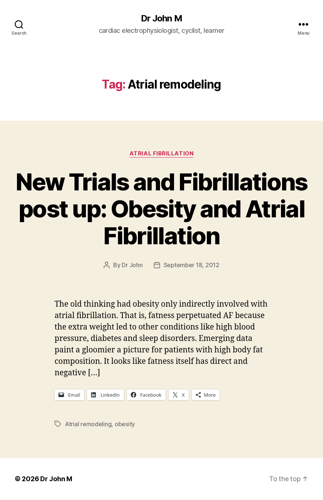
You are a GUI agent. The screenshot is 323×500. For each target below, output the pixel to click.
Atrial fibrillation (161, 153)
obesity (125, 424)
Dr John (132, 265)
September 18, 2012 (191, 265)
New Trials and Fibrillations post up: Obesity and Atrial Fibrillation (161, 209)
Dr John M (161, 18)
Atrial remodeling (88, 424)
